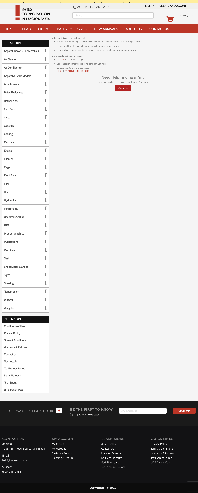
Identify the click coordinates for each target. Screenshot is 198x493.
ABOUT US (133, 29)
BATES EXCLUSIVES (71, 29)
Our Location (11, 361)
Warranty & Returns (15, 347)
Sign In (150, 5)
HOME (10, 29)
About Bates (108, 444)
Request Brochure (111, 458)
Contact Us (123, 88)
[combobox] (113, 15)
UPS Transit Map (13, 390)
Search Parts (83, 70)
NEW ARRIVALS (106, 29)
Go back (60, 59)
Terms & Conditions (15, 340)
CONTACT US (159, 29)
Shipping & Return (62, 458)
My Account (69, 70)
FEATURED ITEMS (35, 29)
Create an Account (172, 5)
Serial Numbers (13, 375)
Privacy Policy (12, 333)
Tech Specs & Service (113, 467)
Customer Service (62, 453)
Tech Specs (10, 382)
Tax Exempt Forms (14, 368)
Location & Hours (111, 453)
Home (59, 70)
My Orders (58, 444)
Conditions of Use (14, 326)
